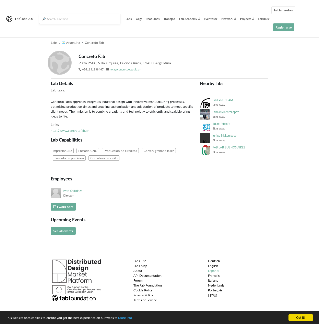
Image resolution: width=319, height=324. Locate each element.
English (213, 266)
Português (215, 290)
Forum (263, 19)
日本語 (213, 295)
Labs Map (140, 266)
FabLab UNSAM (222, 100)
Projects (247, 19)
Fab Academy (189, 19)
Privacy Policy (143, 295)
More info (125, 318)
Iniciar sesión (283, 10)
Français (214, 275)
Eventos (210, 19)
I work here (63, 207)
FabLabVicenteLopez (225, 112)
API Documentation (147, 275)
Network (228, 19)
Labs (129, 19)
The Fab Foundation (147, 285)
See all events (63, 231)
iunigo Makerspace (224, 135)
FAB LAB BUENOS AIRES (228, 147)
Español (213, 270)
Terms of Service (145, 300)
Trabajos (169, 19)
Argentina (71, 42)
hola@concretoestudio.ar (125, 69)
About (137, 270)
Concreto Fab (94, 42)
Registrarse (284, 27)
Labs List (139, 261)
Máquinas (153, 19)
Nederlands (216, 285)
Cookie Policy (143, 290)
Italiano (213, 280)
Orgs (139, 19)
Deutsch (214, 261)
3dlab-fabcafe (221, 123)
